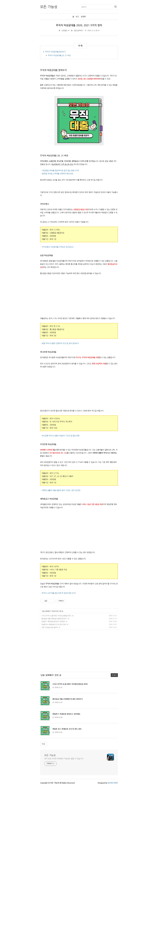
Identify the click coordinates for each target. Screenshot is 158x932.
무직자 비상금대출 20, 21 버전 (59, 91)
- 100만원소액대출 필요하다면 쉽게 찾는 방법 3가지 (59, 249)
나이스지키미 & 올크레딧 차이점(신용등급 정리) (56, 761)
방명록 (83, 17)
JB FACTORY (113, 928)
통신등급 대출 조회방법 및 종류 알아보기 (54, 764)
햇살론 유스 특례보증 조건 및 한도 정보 (53, 770)
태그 (77, 17)
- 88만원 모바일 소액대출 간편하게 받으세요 (56, 252)
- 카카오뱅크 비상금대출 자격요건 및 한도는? (57, 392)
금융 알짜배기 (78, 30)
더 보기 (114, 820)
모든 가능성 (50, 900)
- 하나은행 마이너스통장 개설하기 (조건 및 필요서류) (60, 581)
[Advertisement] (61, 56)
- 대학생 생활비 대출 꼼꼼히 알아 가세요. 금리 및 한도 (60, 636)
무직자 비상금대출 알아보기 (55, 87)
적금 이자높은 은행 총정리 (49, 773)
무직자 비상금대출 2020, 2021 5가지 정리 (79, 25)
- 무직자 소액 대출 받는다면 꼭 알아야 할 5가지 (58, 738)
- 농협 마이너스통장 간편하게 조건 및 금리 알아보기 (59, 489)
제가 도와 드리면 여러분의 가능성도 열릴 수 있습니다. (64, 904)
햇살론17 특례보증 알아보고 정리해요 (53, 767)
